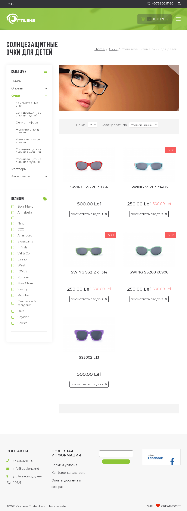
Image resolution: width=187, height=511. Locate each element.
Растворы (18, 169)
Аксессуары (20, 176)
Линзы (16, 81)
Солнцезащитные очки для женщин (28, 150)
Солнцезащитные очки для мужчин (28, 160)
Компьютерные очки (27, 104)
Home (99, 49)
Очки (113, 49)
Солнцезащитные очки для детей (149, 49)
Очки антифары (27, 122)
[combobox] (92, 125)
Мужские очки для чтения (29, 141)
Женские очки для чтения (29, 131)
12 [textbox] (91, 124)
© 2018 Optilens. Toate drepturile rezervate (36, 506)
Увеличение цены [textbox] (143, 124)
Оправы (17, 88)
